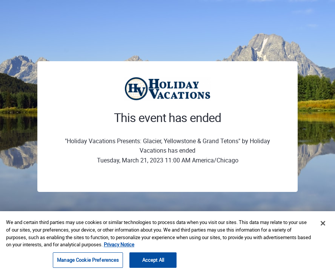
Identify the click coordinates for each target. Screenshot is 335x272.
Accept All (153, 261)
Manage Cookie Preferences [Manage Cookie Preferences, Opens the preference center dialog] (88, 261)
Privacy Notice (119, 245)
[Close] (323, 224)
